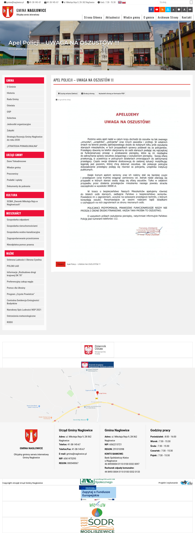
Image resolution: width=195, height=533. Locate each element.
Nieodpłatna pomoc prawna (20, 244)
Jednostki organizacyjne (19, 124)
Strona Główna (93, 17)
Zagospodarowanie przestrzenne (23, 238)
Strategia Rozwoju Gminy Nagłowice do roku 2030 (24, 138)
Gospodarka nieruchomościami (22, 226)
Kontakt (187, 17)
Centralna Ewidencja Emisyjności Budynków (23, 302)
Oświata (11, 105)
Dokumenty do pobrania (18, 186)
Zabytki (10, 130)
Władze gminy (131, 17)
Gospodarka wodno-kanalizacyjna (23, 232)
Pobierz (61, 264)
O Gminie (11, 87)
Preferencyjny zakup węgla (20, 281)
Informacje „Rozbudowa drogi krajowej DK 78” (21, 274)
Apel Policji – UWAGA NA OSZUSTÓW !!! (83, 264)
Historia (11, 93)
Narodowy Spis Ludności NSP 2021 (24, 309)
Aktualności (113, 17)
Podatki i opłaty (14, 180)
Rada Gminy (13, 99)
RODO (10, 322)
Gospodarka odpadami (18, 219)
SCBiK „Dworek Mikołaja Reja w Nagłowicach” (22, 203)
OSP (9, 112)
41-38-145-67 (73, 444)
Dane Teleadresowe (16, 161)
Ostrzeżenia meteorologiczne (21, 316)
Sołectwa (11, 118)
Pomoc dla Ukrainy (16, 288)
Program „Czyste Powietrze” (21, 294)
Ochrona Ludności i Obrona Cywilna (24, 260)
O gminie (149, 17)
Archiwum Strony (168, 17)
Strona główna (15, 49)
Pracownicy (12, 174)
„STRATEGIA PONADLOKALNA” (22, 146)
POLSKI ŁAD (13, 266)
